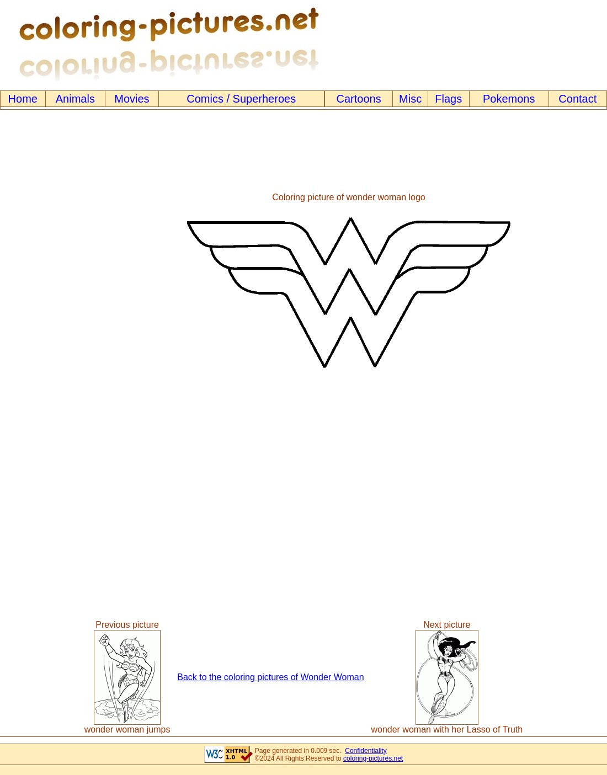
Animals (75, 99)
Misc (410, 99)
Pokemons (509, 99)
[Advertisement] (46, 286)
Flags (448, 99)
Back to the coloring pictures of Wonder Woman (270, 677)
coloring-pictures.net (373, 758)
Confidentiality (365, 751)
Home (23, 99)
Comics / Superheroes (241, 99)
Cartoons (359, 99)
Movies (131, 99)
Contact (577, 99)
